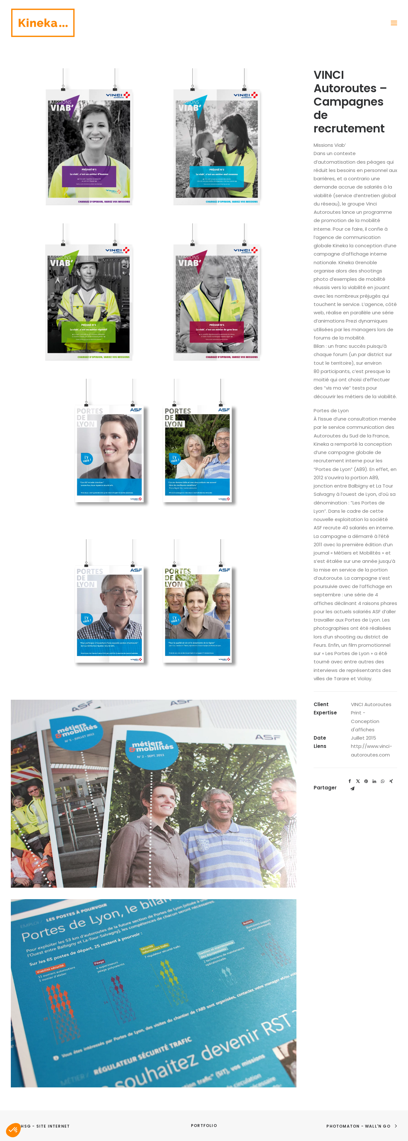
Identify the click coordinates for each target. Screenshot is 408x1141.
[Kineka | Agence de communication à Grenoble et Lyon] (43, 23)
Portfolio (204, 1125)
